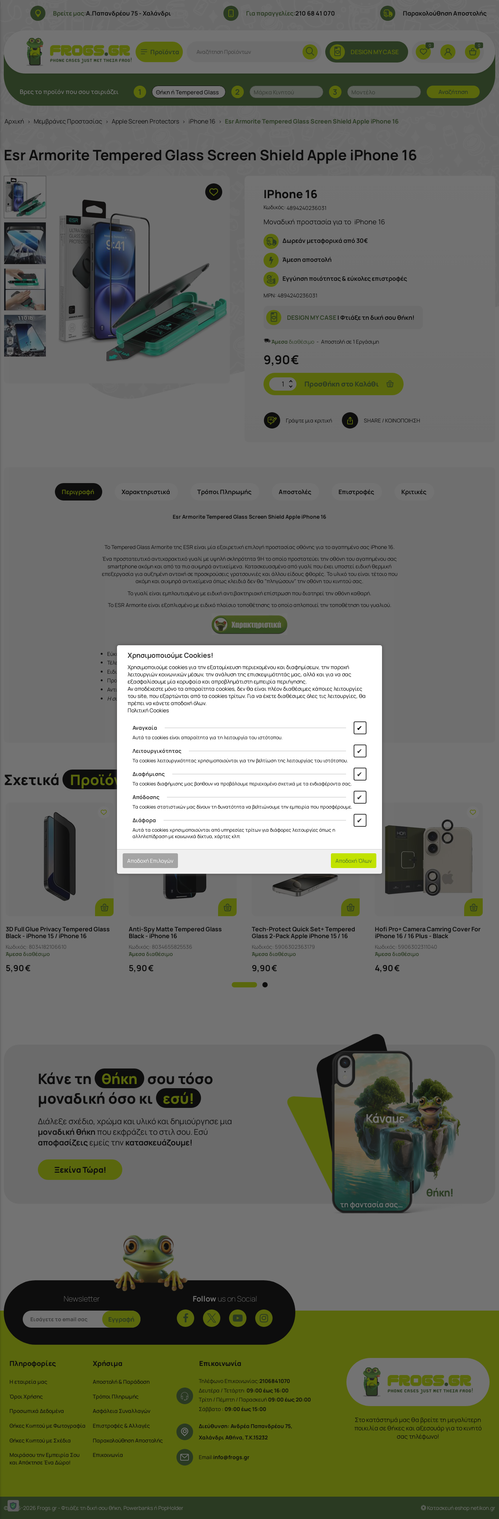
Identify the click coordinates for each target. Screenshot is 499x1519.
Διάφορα (144, 820)
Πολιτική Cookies (148, 710)
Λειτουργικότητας (157, 750)
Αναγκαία (145, 727)
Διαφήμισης (149, 773)
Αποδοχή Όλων (353, 860)
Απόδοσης (146, 797)
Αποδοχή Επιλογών (150, 860)
